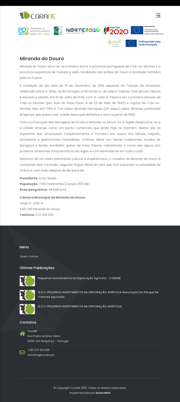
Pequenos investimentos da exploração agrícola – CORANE (79, 278)
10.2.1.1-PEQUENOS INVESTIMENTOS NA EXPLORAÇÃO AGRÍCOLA (80, 306)
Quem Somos (29, 256)
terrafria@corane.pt (41, 355)
